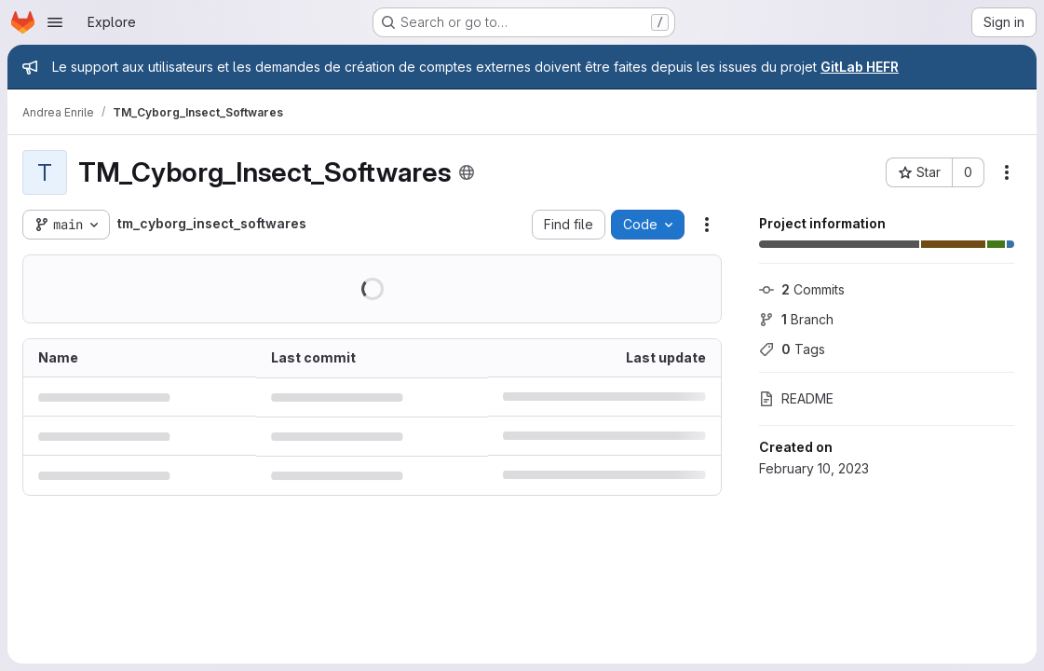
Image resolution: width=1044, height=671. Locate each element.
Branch (796, 319)
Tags (792, 349)
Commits (802, 289)
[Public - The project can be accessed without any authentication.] (466, 172)
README (796, 398)
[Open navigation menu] (55, 22)
